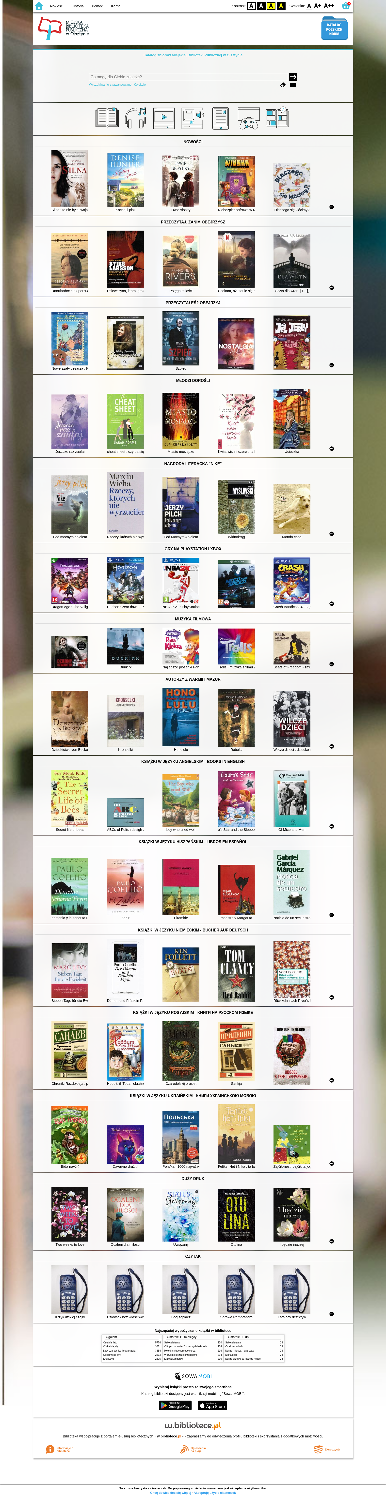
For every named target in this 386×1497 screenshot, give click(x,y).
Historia (78, 6)
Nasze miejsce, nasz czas (239, 1350)
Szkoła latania (172, 1342)
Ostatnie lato (110, 1342)
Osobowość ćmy (112, 1355)
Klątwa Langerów (173, 1358)
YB (271, 5)
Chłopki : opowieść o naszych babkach (185, 1346)
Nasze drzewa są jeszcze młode (243, 1358)
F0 (309, 5)
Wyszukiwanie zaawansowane (110, 84)
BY (281, 5)
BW (261, 5)
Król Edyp (108, 1358)
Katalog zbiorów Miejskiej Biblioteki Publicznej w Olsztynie (193, 55)
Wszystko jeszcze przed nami (180, 1355)
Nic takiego (231, 1355)
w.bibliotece (169, 1436)
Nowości (57, 6)
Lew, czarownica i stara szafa (119, 1350)
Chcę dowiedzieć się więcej (170, 1493)
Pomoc (97, 6)
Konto (115, 6)
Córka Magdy (110, 1346)
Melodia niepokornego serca (179, 1350)
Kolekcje (140, 84)
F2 (329, 5)
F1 (317, 5)
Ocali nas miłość (234, 1346)
